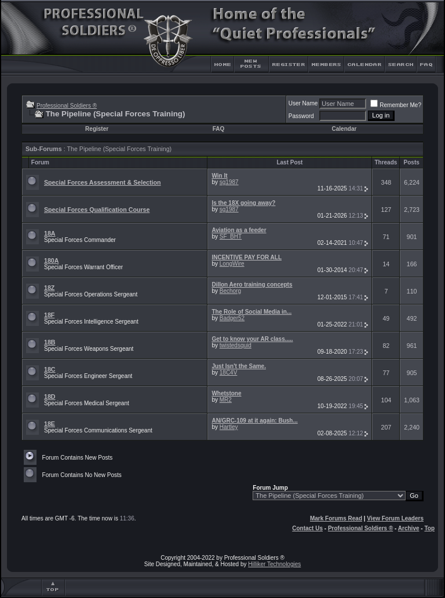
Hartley (229, 427)
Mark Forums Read (336, 518)
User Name (303, 103)
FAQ (219, 129)
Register (96, 129)
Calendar (344, 129)
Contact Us (307, 528)
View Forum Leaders (395, 518)
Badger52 (232, 318)
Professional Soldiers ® (67, 105)
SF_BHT (231, 236)
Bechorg (230, 291)
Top (429, 528)
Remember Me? (395, 105)
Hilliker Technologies (274, 564)
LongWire (232, 264)
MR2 (226, 400)
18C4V (229, 372)
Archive (409, 528)
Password (301, 116)
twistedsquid (235, 345)
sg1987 (229, 182)
